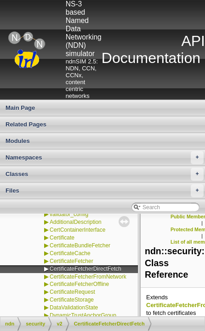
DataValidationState (74, 307)
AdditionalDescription (76, 222)
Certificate (62, 237)
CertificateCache (70, 253)
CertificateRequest (72, 292)
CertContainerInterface (77, 230)
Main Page (20, 107)
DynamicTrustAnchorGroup (83, 315)
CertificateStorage (72, 300)
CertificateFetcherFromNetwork (88, 277)
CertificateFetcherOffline (79, 284)
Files (105, 190)
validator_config (69, 214)
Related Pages (26, 124)
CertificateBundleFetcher (80, 245)
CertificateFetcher (71, 261)
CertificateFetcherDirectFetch (85, 269)
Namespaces (105, 157)
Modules (18, 140)
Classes (105, 174)
